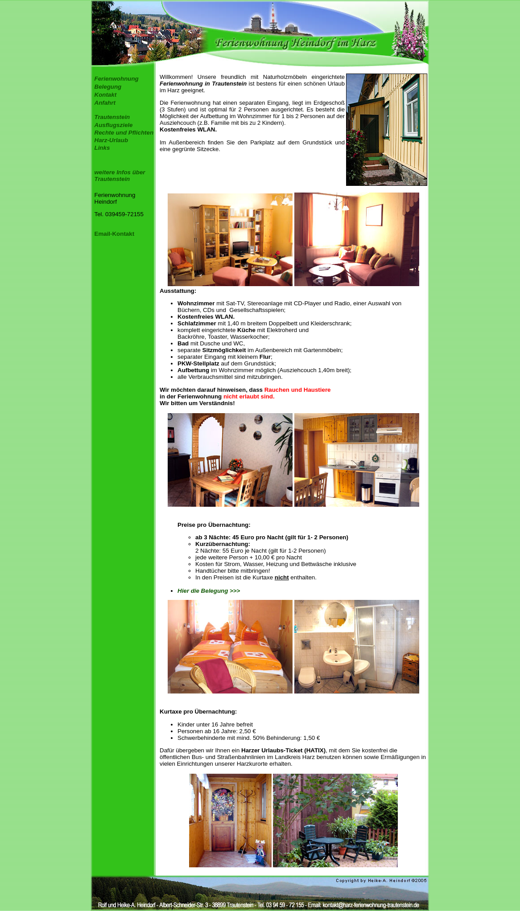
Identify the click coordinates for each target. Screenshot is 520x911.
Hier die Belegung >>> (208, 590)
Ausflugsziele (114, 125)
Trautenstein (112, 117)
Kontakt (106, 94)
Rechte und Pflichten (124, 132)
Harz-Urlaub (111, 140)
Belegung (108, 86)
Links (102, 147)
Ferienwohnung (117, 78)
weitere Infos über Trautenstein (120, 175)
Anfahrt (105, 102)
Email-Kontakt (115, 233)
